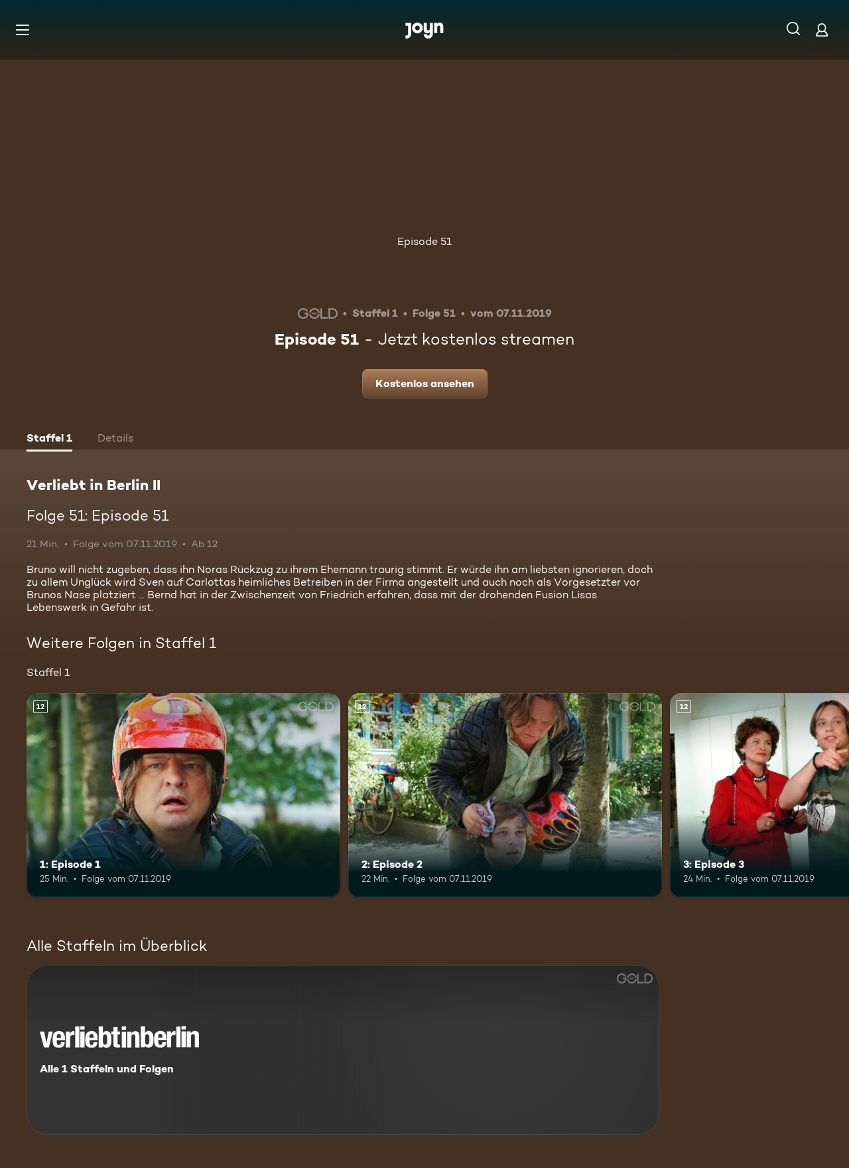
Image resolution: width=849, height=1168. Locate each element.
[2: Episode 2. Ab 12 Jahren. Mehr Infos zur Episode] (505, 795)
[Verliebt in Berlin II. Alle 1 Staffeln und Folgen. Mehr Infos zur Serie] (343, 1050)
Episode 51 (424, 241)
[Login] (822, 29)
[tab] (49, 440)
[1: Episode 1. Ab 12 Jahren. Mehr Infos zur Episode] (183, 795)
